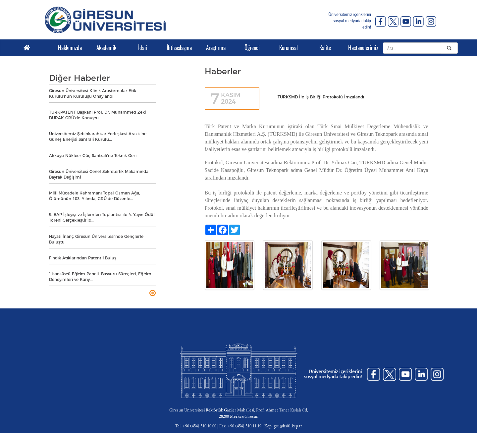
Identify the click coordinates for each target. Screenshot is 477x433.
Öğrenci (252, 48)
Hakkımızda (70, 48)
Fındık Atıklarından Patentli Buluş (82, 257)
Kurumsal (288, 48)
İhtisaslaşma (179, 48)
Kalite (325, 48)
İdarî (142, 48)
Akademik (106, 48)
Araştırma (216, 48)
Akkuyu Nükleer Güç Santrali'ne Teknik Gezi (92, 155)
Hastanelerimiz (361, 48)
